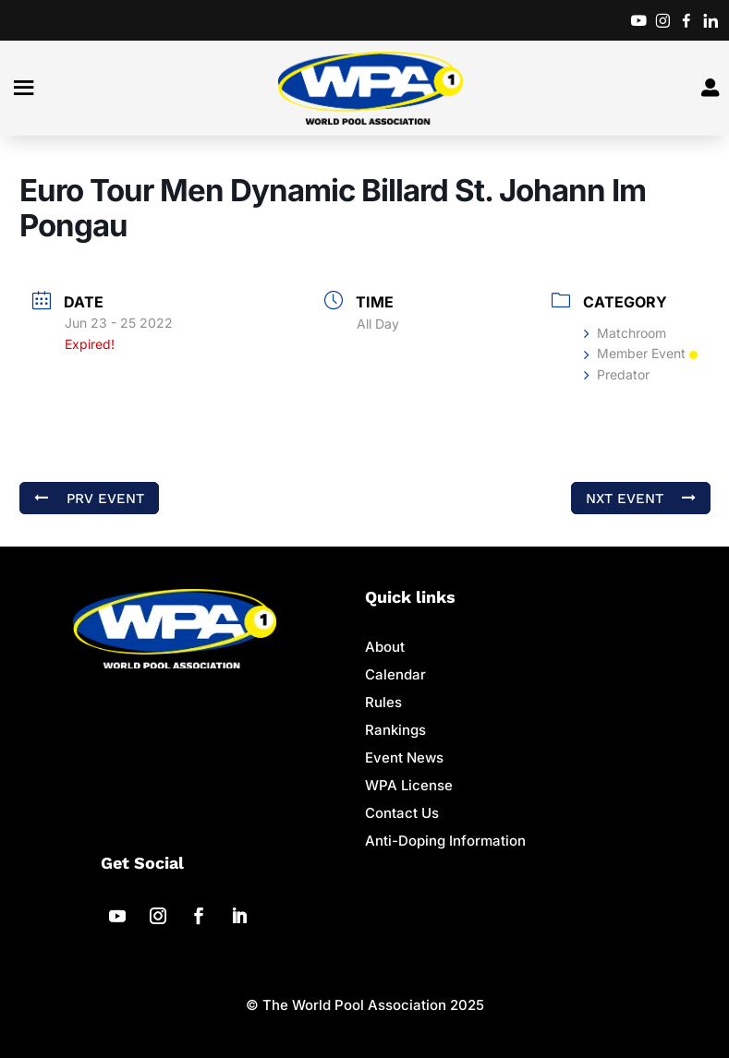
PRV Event (89, 497)
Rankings (395, 730)
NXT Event (641, 497)
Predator (617, 374)
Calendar (395, 674)
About (385, 646)
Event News (404, 757)
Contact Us (402, 813)
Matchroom (625, 333)
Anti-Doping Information (445, 840)
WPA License (409, 785)
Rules (383, 702)
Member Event (641, 353)
